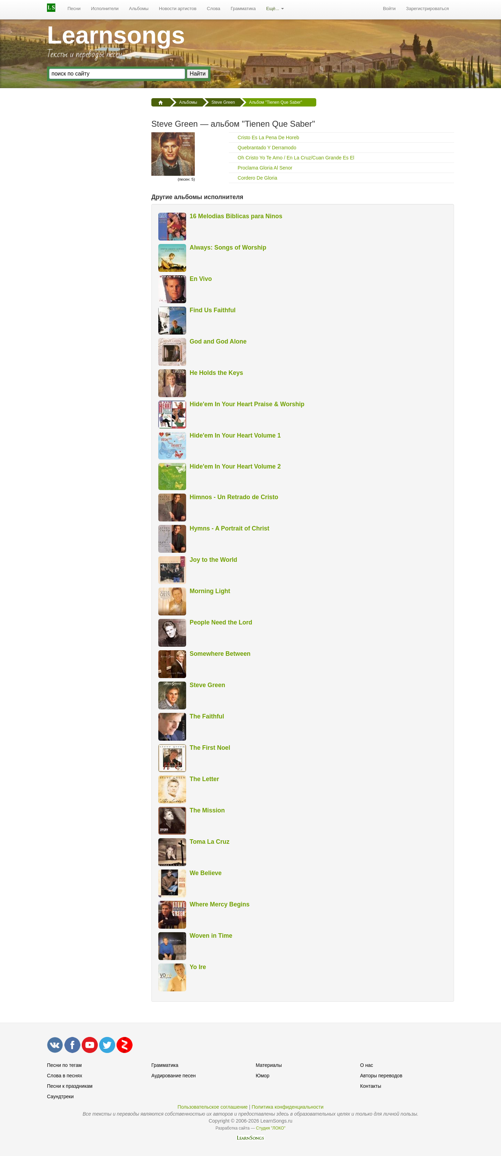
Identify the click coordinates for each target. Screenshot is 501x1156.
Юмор (262, 1075)
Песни (74, 8)
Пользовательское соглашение (212, 1107)
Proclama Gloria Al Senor (265, 168)
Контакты (370, 1086)
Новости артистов (178, 8)
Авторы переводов (381, 1075)
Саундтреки (60, 1096)
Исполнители (105, 8)
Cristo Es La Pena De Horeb (268, 137)
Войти (389, 8)
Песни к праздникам (70, 1086)
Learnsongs (116, 35)
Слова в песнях (64, 1075)
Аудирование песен (173, 1075)
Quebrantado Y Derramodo (267, 147)
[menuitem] (74, 9)
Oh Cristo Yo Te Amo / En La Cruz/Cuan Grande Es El (296, 157)
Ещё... (275, 8)
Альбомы (139, 8)
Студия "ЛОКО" (271, 1128)
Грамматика (243, 8)
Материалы (269, 1065)
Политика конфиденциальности (288, 1107)
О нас (366, 1065)
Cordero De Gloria (257, 178)
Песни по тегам (64, 1065)
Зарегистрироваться (427, 8)
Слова (213, 8)
